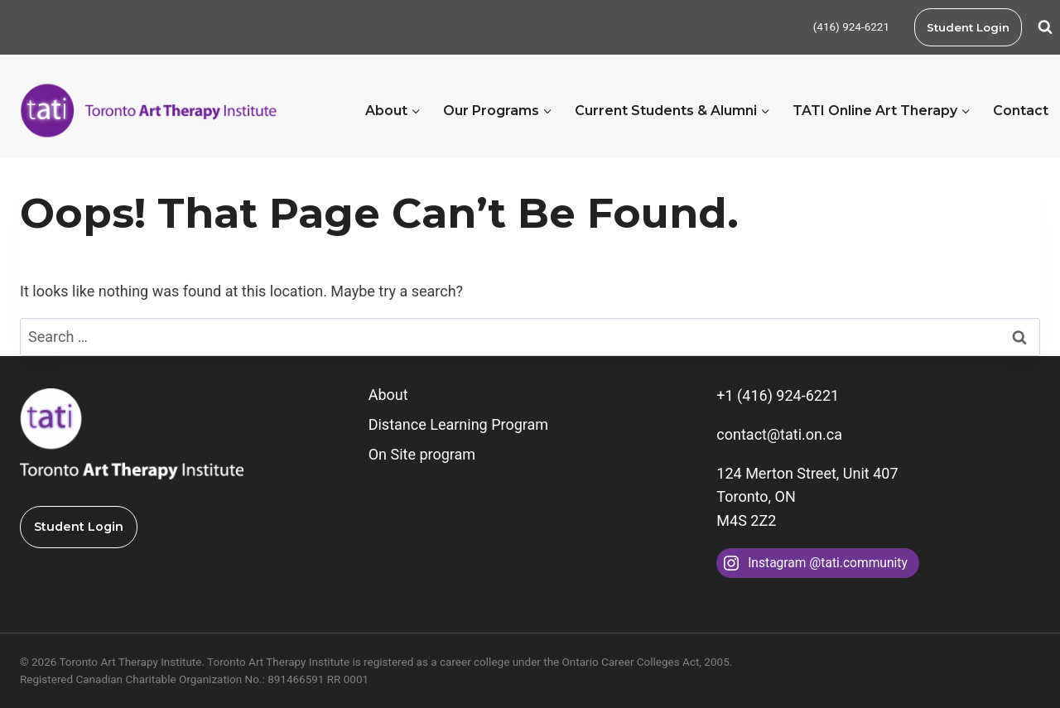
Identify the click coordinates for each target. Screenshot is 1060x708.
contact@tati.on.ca (779, 434)
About (388, 394)
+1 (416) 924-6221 (777, 395)
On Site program (422, 454)
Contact (1020, 110)
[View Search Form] (1045, 27)
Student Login (968, 27)
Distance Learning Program (458, 424)
